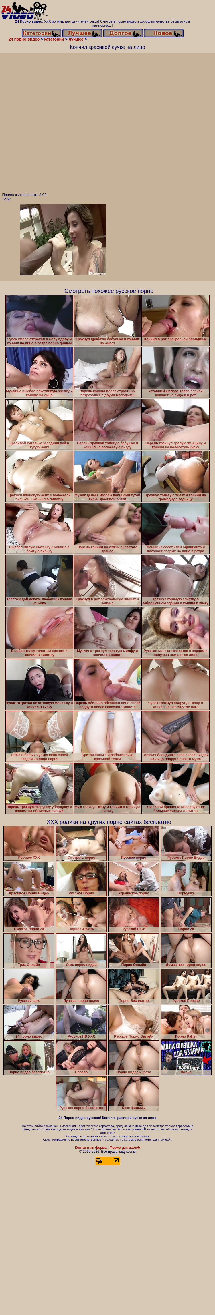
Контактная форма (91, 1148)
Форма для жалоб (125, 1148)
